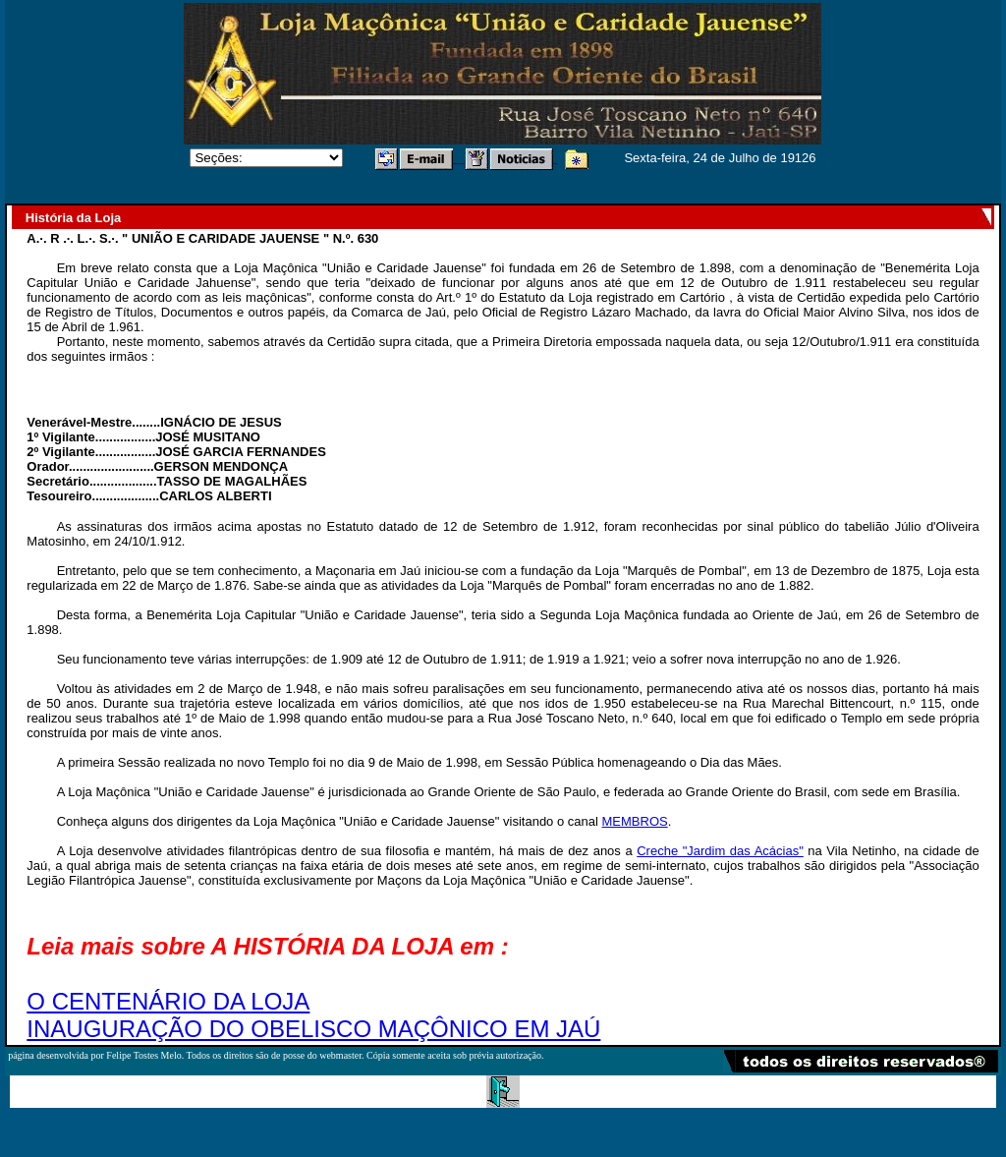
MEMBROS (635, 821)
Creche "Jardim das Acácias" (720, 850)
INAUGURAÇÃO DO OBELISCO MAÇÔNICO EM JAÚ (313, 1028)
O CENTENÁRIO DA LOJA (168, 1001)
